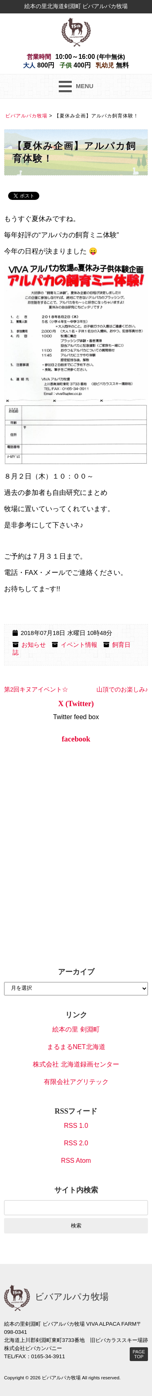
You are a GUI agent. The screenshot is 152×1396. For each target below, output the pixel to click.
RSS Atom (76, 1160)
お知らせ (33, 645)
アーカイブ (76, 972)
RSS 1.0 (76, 1125)
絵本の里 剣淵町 (75, 1029)
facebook (76, 739)
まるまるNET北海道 (76, 1046)
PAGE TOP (139, 1354)
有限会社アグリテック (76, 1081)
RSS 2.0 (76, 1143)
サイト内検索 (76, 1190)
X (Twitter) (76, 704)
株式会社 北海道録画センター (76, 1064)
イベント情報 (79, 645)
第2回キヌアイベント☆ (36, 689)
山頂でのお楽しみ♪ (122, 689)
